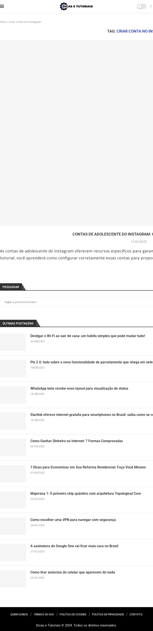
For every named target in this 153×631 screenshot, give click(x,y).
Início (3, 22)
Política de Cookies (73, 614)
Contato (136, 614)
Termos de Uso (44, 614)
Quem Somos (19, 614)
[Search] (151, 7)
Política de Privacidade (108, 614)
